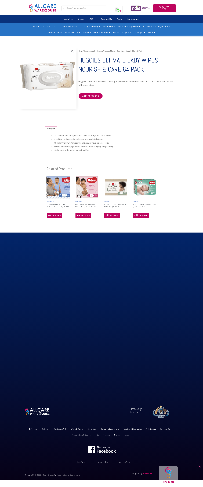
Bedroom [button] (53, 26)
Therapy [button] (140, 32)
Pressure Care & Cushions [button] (97, 32)
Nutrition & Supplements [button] (131, 26)
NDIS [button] (92, 19)
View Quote (168, 482)
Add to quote (91, 96)
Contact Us (106, 19)
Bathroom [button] (39, 26)
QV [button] (116, 32)
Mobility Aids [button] (55, 32)
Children (100, 51)
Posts (119, 19)
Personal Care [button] (72, 32)
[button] (72, 51)
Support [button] (127, 32)
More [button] (151, 32)
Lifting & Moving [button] (91, 26)
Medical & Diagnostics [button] (159, 26)
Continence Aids (89, 51)
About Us (68, 19)
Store (81, 19)
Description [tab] (52, 129)
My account (133, 19)
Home (80, 51)
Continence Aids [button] (71, 26)
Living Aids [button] (109, 26)
